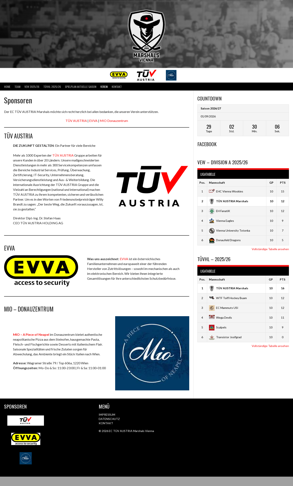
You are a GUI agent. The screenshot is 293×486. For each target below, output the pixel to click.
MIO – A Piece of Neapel (31, 334)
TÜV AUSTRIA (76, 121)
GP (271, 182)
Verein (104, 86)
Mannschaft (217, 182)
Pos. (202, 182)
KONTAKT (106, 423)
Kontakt (117, 86)
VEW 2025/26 (31, 86)
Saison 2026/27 (211, 108)
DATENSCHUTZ (109, 419)
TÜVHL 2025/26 (52, 86)
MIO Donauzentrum (114, 121)
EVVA (93, 121)
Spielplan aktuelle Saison (80, 86)
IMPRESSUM (107, 414)
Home (7, 86)
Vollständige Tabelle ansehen (270, 249)
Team (17, 86)
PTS (282, 182)
